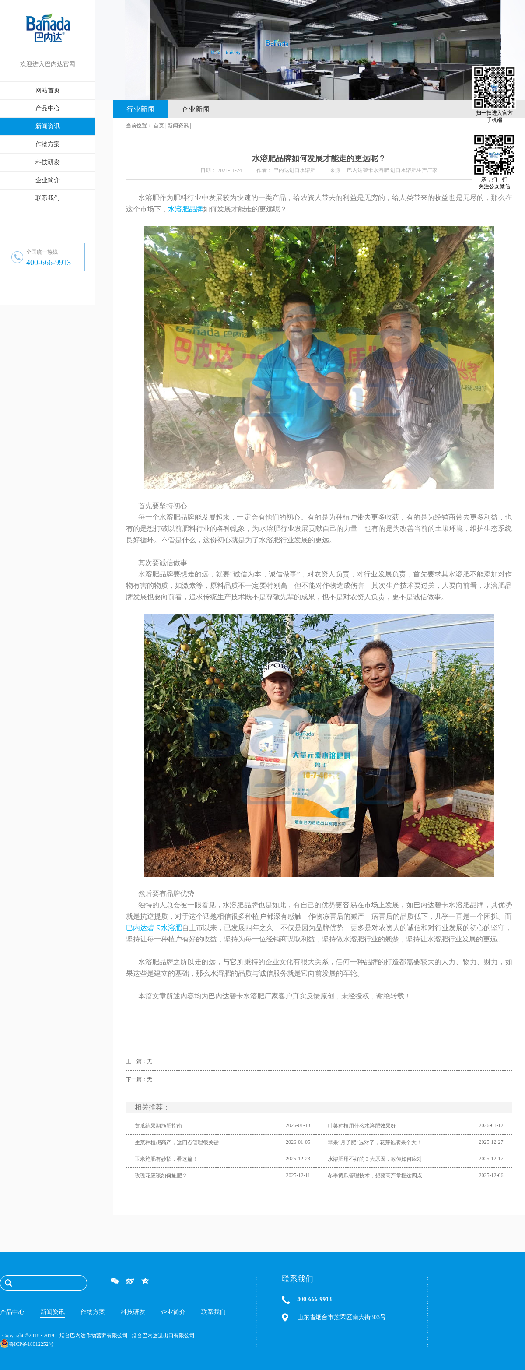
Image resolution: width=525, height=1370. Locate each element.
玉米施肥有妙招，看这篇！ (166, 1159)
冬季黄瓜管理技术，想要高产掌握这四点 (375, 1176)
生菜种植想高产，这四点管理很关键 (177, 1142)
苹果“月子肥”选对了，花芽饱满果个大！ (375, 1142)
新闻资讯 (178, 126)
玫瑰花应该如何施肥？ (161, 1176)
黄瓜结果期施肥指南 (158, 1126)
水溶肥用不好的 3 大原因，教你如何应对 (375, 1159)
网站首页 (47, 90)
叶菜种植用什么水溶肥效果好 (362, 1126)
